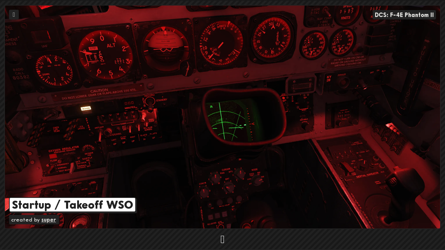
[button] (222, 236)
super (48, 219)
